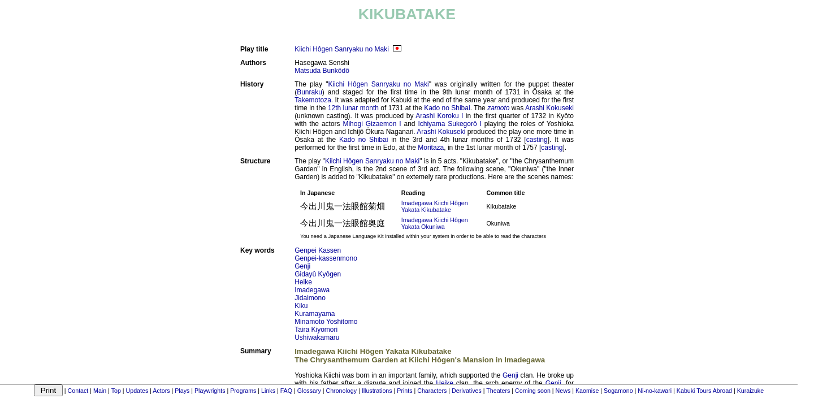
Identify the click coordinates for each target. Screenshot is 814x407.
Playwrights (209, 390)
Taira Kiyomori (316, 330)
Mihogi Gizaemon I (372, 124)
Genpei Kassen (318, 250)
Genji (302, 266)
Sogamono (618, 390)
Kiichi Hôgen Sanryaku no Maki (342, 49)
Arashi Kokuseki (549, 108)
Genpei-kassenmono (326, 258)
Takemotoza (313, 100)
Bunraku (309, 92)
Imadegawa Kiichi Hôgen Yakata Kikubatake (434, 206)
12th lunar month (353, 108)
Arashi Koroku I (439, 116)
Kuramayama (315, 314)
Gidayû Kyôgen (318, 274)
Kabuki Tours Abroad (704, 390)
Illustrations (377, 390)
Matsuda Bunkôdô (322, 71)
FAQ (286, 390)
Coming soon (533, 390)
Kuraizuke (750, 390)
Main (99, 390)
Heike (303, 282)
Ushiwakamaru (317, 337)
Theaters (498, 390)
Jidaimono (310, 298)
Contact (78, 390)
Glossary (309, 390)
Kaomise (587, 390)
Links (268, 390)
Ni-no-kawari (655, 390)
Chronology (341, 390)
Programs (243, 390)
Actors (161, 390)
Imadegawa (312, 290)
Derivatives (467, 390)
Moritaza (431, 147)
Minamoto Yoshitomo (326, 322)
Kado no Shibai (447, 108)
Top (116, 390)
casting (537, 140)
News (563, 390)
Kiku (301, 306)
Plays (182, 390)
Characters (432, 390)
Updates (137, 390)
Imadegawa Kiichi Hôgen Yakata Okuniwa (434, 223)
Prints (404, 390)
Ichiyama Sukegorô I (449, 124)
